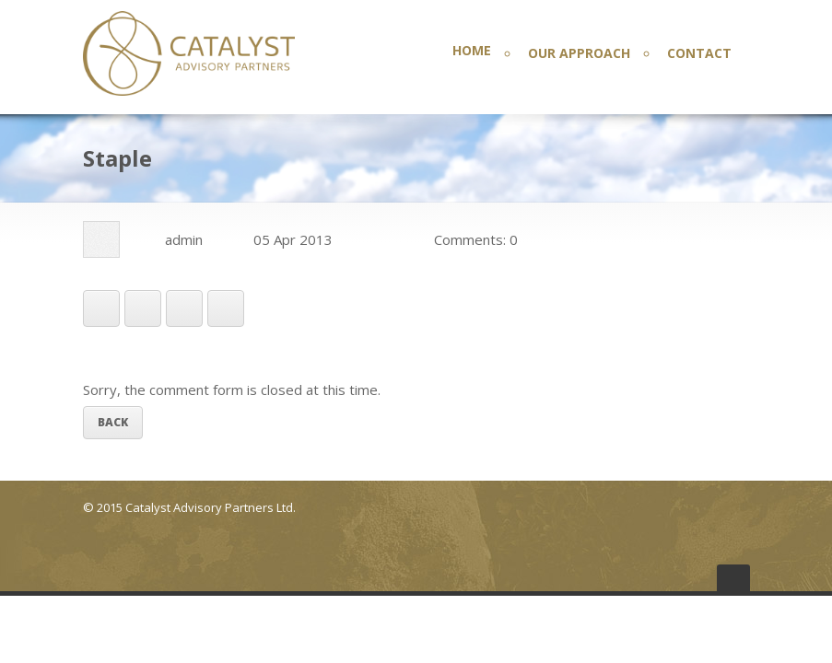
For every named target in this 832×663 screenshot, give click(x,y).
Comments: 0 (476, 239)
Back (113, 422)
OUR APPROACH (579, 53)
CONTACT (699, 53)
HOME (471, 50)
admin (184, 239)
